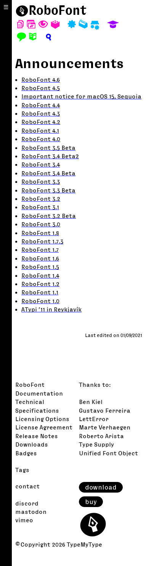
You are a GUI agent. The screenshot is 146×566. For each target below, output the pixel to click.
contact (27, 486)
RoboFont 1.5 (40, 267)
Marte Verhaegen (104, 427)
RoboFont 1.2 (40, 284)
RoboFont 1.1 (39, 292)
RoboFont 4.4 (40, 105)
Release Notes (36, 436)
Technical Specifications (37, 406)
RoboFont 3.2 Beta (48, 216)
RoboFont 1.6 (40, 258)
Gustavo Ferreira (104, 410)
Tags (22, 470)
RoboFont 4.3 (40, 113)
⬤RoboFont (51, 10)
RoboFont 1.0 (40, 301)
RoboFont (30, 385)
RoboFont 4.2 (40, 122)
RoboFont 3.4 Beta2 (50, 156)
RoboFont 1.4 (40, 275)
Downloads (31, 444)
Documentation (39, 393)
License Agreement (43, 427)
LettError (94, 419)
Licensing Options (42, 419)
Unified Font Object (108, 453)
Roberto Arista (101, 436)
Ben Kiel (91, 402)
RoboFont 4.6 (40, 79)
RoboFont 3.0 (40, 224)
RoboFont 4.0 (40, 139)
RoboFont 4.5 (40, 88)
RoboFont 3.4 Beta (48, 173)
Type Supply (96, 444)
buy (91, 501)
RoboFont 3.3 (40, 181)
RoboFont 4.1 (40, 130)
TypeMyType (84, 544)
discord (27, 503)
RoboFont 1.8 (40, 233)
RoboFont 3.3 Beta (48, 190)
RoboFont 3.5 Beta (48, 148)
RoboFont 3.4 (40, 164)
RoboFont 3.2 (40, 199)
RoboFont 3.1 (40, 207)
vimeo (24, 520)
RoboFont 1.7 (40, 249)
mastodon (31, 512)
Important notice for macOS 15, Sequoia (81, 96)
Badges (26, 453)
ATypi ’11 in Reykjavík (51, 309)
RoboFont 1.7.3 (42, 241)
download (101, 487)
